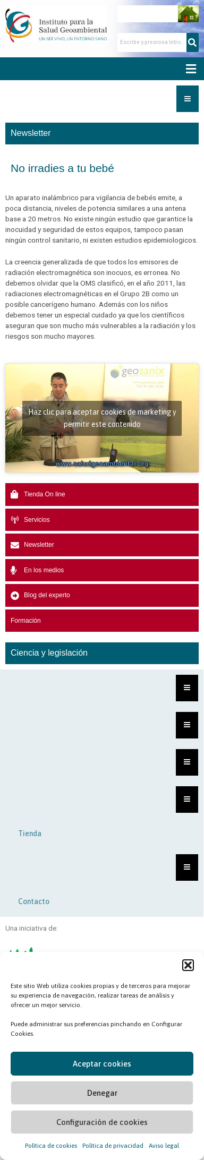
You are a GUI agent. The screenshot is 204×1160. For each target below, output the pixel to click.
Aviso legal (164, 1145)
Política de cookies (51, 1145)
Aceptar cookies (102, 1063)
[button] (188, 965)
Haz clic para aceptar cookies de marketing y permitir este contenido (102, 418)
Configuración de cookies (102, 1122)
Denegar (102, 1092)
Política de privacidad (112, 1145)
